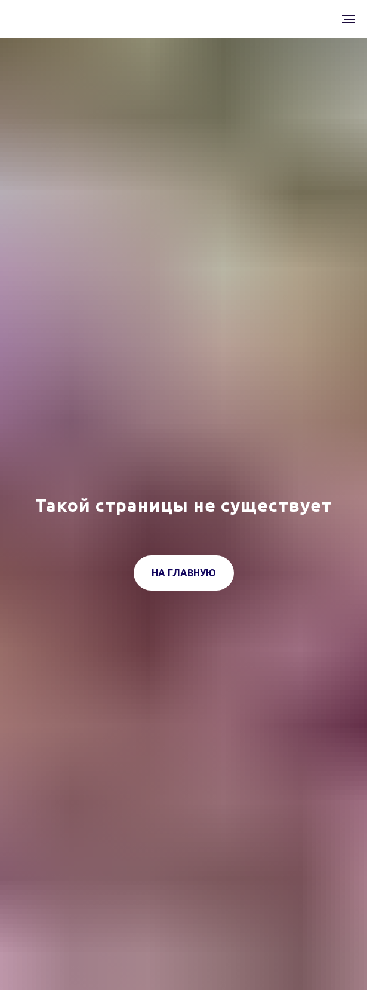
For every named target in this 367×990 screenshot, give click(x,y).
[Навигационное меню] (348, 19)
